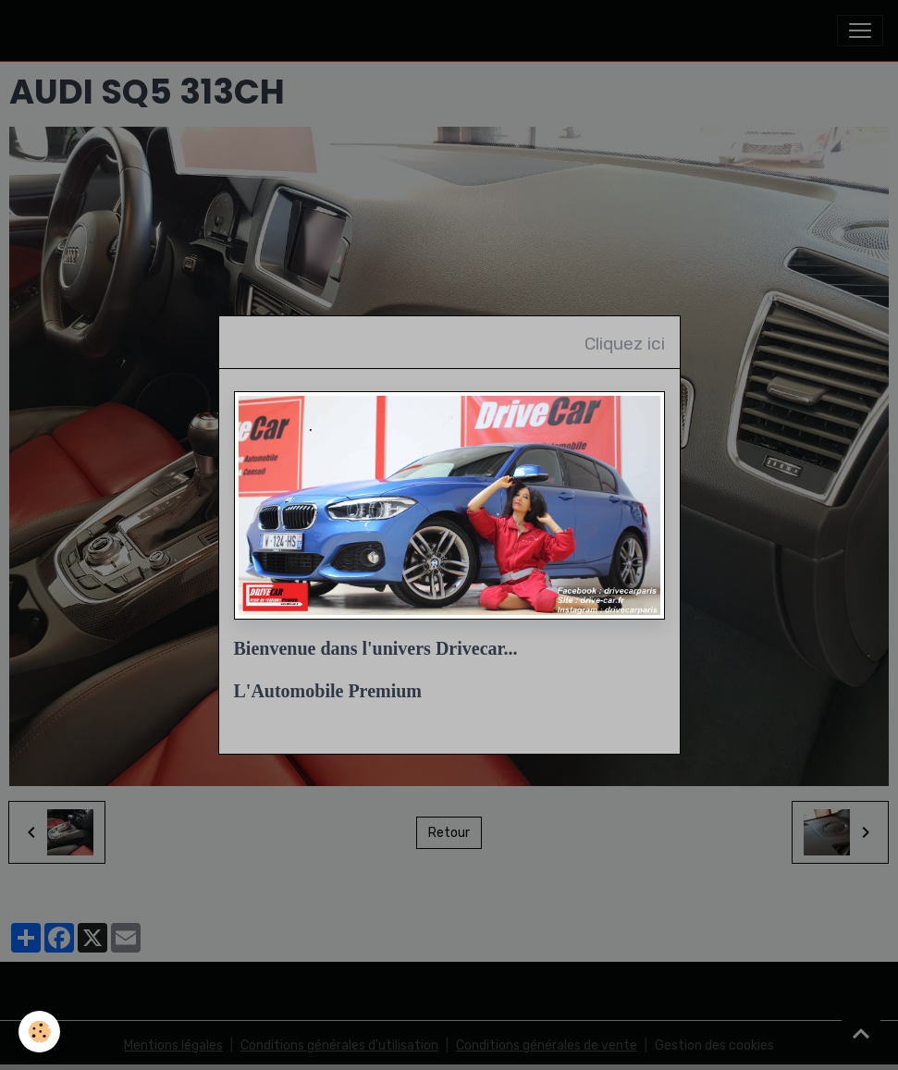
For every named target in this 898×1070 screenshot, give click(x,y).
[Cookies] (39, 1031)
